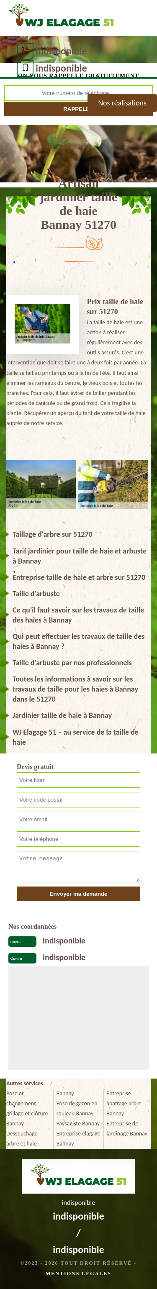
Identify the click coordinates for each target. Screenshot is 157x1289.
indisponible (61, 51)
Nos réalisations (122, 103)
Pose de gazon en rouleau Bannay (77, 1108)
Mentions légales (78, 1273)
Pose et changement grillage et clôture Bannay (27, 1108)
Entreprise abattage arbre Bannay (123, 1103)
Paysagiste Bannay (78, 1123)
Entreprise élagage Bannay (78, 1138)
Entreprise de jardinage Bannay (126, 1128)
